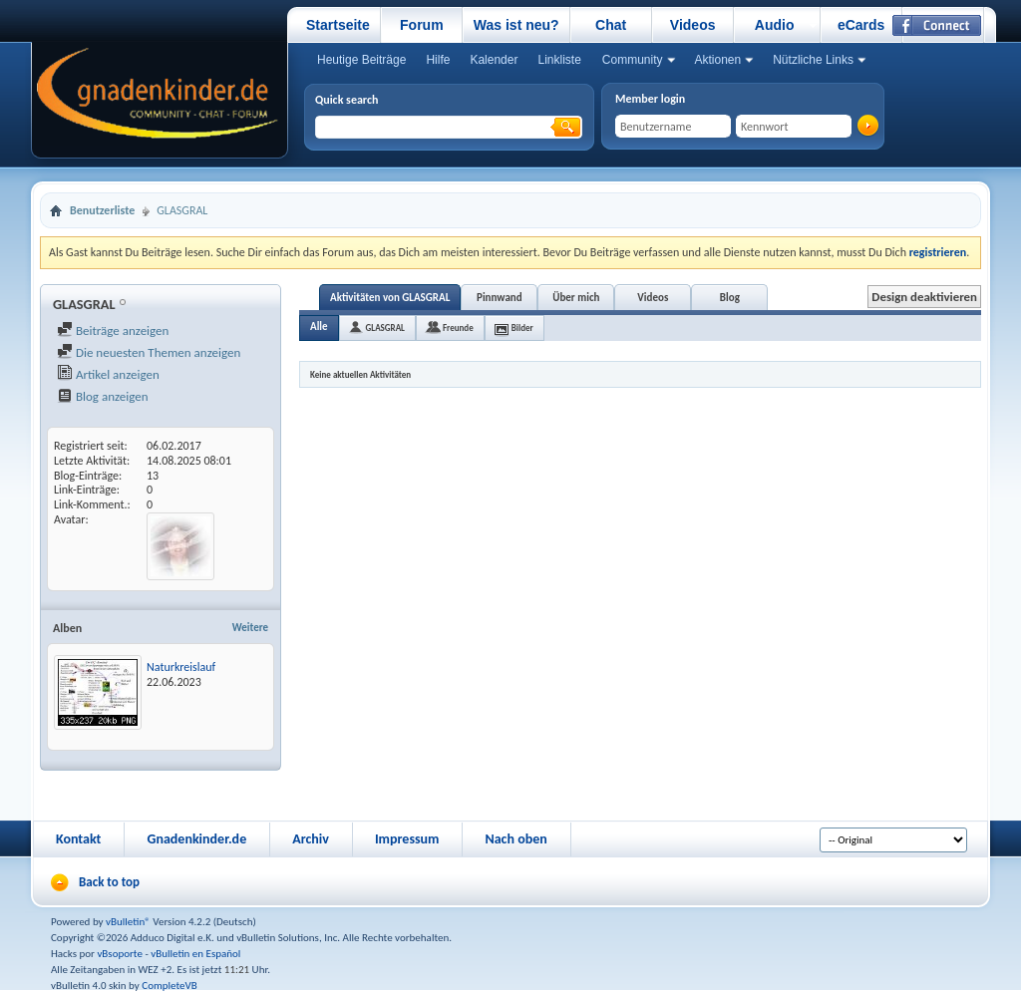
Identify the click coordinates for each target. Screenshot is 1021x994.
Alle (319, 326)
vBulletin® (128, 921)
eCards (861, 25)
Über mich (575, 297)
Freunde (458, 327)
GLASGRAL (385, 327)
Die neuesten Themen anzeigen (148, 352)
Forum (422, 25)
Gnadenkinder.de (196, 838)
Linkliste (558, 60)
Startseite (338, 25)
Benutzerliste (102, 210)
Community (632, 60)
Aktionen (718, 60)
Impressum (407, 838)
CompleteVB (169, 985)
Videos (693, 25)
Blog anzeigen (103, 396)
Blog (730, 297)
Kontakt (78, 838)
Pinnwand (499, 297)
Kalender (493, 60)
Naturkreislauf (181, 667)
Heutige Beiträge (361, 60)
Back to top (109, 881)
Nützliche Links (813, 60)
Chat (610, 25)
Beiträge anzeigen (113, 330)
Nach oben (515, 838)
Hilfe (438, 60)
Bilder (522, 327)
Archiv (310, 838)
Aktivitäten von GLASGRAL (390, 297)
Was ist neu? (516, 25)
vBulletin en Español (195, 953)
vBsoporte (120, 953)
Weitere (250, 627)
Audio (775, 25)
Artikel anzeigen (108, 374)
